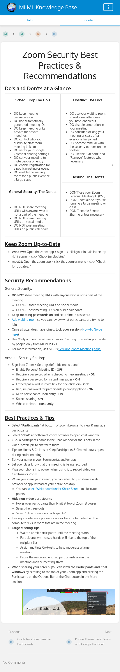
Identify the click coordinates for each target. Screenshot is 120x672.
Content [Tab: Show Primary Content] (90, 20)
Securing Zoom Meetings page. (79, 349)
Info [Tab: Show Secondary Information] (30, 20)
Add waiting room (24, 319)
